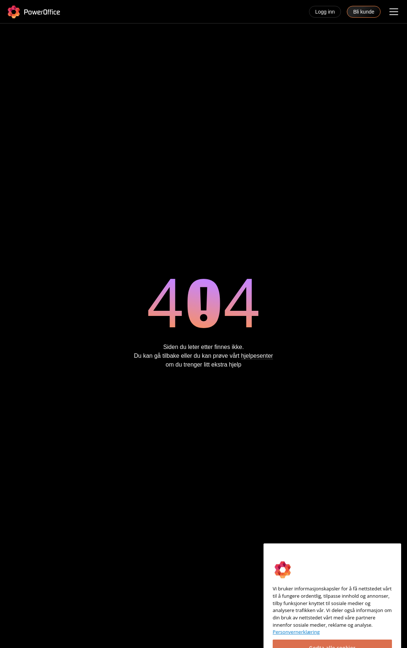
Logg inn (325, 12)
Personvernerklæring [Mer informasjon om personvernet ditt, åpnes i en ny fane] (296, 639)
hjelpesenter (257, 356)
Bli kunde (363, 12)
